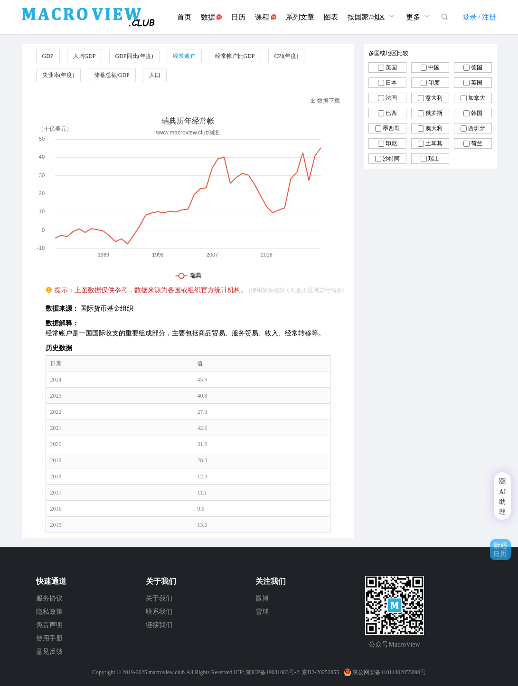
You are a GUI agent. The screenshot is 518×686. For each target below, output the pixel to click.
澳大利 (434, 128)
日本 (391, 82)
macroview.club (167, 672)
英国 (476, 82)
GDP (48, 56)
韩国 (476, 113)
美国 (391, 67)
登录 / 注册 (479, 17)
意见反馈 (49, 651)
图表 (331, 17)
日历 (238, 17)
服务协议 (49, 598)
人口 (154, 75)
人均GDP (84, 56)
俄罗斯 (434, 113)
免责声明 (49, 625)
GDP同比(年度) (134, 56)
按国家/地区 (372, 16)
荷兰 (476, 143)
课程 (265, 17)
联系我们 (159, 611)
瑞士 (434, 158)
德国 (476, 67)
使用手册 (49, 638)
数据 (211, 17)
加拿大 (476, 98)
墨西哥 (391, 128)
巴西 (391, 113)
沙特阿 (391, 158)
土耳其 (434, 143)
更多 (419, 16)
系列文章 (300, 17)
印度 (434, 82)
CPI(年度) (286, 56)
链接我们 (159, 625)
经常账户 (184, 56)
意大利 (434, 98)
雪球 (262, 611)
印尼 (391, 143)
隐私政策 (49, 611)
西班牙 (476, 128)
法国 (391, 98)
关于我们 (159, 598)
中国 (434, 67)
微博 (262, 598)
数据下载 (325, 100)
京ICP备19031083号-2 (272, 672)
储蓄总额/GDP (112, 75)
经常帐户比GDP (235, 56)
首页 (184, 17)
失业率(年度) (58, 75)
